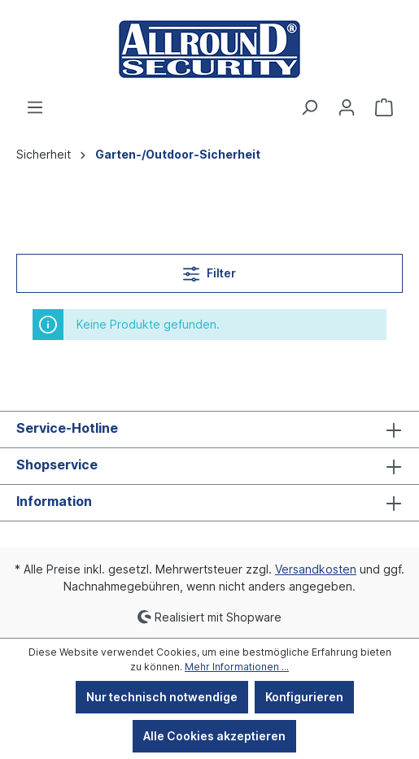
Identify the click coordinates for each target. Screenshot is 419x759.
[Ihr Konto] (346, 107)
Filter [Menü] (209, 270)
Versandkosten (315, 569)
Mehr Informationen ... (237, 667)
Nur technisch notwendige (162, 697)
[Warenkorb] (384, 107)
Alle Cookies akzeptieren (214, 736)
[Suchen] (309, 107)
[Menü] (35, 107)
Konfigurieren (304, 697)
